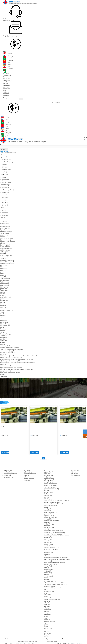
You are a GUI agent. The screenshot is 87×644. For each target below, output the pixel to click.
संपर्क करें (3, 218)
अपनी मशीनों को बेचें (7, 80)
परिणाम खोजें (47, 608)
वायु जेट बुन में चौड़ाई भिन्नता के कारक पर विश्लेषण (11, 367)
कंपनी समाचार (6, 92)
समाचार (4, 90)
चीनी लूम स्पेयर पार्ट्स (4, 287)
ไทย (6, 62)
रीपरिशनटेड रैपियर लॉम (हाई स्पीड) (7, 262)
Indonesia (8, 68)
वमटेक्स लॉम (2, 270)
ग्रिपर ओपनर (3, 314)
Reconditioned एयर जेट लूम (7, 263)
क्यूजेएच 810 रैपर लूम (5, 226)
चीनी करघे (2, 267)
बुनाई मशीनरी (6, 73)
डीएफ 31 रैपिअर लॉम (5, 228)
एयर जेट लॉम (4, 172)
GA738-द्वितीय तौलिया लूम (6, 248)
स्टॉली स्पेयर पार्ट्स (4, 322)
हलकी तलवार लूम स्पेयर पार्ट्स (8, 190)
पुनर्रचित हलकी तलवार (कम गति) (7, 260)
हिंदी (6, 66)
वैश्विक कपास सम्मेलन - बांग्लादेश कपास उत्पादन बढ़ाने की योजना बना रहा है (16, 359)
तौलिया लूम (4, 167)
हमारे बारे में (5, 83)
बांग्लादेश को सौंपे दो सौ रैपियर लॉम (7, 352)
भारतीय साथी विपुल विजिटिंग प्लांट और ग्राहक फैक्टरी (11, 349)
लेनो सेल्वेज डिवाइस (4, 300)
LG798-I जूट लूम (4, 252)
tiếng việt (8, 60)
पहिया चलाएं (2, 315)
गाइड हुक (2, 319)
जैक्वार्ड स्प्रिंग (3, 329)
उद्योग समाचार (6, 94)
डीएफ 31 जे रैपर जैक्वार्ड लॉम (6, 238)
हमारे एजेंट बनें (6, 87)
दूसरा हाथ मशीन (6, 78)
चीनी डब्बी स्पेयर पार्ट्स (5, 324)
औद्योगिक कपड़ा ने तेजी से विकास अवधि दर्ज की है (11, 357)
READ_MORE (5, 452)
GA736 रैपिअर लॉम (4, 233)
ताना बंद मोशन (3, 305)
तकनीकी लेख (6, 95)
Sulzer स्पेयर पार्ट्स (4, 285)
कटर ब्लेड (2, 309)
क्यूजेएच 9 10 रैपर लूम (5, 225)
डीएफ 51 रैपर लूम (4, 230)
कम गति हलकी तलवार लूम (7, 162)
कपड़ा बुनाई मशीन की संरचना (6, 371)
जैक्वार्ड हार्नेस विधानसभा (5, 334)
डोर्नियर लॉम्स (3, 275)
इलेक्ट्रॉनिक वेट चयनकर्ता (5, 297)
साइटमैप (46, 618)
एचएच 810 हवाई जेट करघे (6, 255)
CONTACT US (7, 638)
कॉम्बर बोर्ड (2, 331)
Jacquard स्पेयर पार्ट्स (7, 195)
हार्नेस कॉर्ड (2, 332)
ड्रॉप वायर (2, 299)
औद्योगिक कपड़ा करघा (6, 169)
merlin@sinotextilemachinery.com (12, 37)
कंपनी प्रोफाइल (6, 85)
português (8, 57)
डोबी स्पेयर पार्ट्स (5, 192)
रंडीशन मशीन (6, 77)
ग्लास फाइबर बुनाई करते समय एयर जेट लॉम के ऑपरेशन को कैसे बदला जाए (16, 369)
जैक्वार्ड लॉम (4, 164)
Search (21, 99)
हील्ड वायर (2, 304)
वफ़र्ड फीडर (2, 294)
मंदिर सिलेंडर (2, 292)
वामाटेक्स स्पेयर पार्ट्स (4, 284)
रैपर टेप (1, 317)
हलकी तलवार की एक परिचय (6, 366)
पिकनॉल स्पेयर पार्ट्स (4, 282)
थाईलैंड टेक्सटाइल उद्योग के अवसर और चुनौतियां (10, 361)
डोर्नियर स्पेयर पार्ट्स (4, 290)
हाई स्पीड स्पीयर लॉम (6, 159)
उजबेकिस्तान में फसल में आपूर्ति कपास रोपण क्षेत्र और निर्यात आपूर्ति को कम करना (17, 362)
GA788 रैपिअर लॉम (4, 235)
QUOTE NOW (56, 102)
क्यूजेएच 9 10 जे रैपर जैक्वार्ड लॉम (7, 242)
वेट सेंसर (2, 295)
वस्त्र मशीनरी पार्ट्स (7, 82)
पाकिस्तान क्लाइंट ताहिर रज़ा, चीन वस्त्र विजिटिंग (10, 351)
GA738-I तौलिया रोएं (5, 247)
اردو (6, 72)
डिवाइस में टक (3, 307)
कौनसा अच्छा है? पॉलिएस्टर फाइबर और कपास (10, 373)
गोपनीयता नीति (6, 88)
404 (45, 623)
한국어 (7, 55)
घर (1, 154)
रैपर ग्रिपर (2, 312)
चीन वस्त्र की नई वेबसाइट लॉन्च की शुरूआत (9, 347)
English (7, 53)
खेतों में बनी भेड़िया (7, 75)
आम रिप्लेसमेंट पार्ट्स (6, 187)
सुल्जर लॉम (2, 272)
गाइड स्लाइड (2, 302)
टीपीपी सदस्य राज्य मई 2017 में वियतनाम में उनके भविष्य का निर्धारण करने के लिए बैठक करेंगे (20, 356)
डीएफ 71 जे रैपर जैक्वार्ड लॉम (6, 240)
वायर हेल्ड (2, 327)
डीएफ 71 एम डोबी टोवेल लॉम (6, 245)
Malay (7, 64)
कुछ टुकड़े (2, 273)
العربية (7, 59)
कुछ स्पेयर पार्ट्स (3, 289)
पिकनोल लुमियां (3, 268)
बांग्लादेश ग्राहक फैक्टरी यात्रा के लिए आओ (9, 346)
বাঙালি (7, 70)
